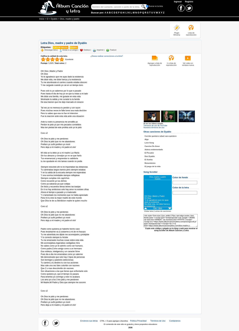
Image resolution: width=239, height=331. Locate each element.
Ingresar (178, 1)
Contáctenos (174, 321)
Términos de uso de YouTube (155, 125)
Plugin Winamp (176, 34)
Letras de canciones (163, 211)
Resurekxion (150, 163)
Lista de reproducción (191, 34)
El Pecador (149, 153)
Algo (147, 139)
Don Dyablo (150, 156)
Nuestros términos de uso (154, 127)
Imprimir (100, 50)
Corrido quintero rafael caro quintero (161, 136)
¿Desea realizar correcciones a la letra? (107, 56)
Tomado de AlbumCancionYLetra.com (55, 294)
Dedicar (87, 50)
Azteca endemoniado (154, 149)
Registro (189, 1)
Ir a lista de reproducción (171, 64)
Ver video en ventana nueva (188, 64)
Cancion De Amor (152, 146)
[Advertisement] (99, 30)
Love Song (149, 143)
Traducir (113, 50)
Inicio (41, 19)
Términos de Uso (157, 321)
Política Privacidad (138, 321)
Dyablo (54, 19)
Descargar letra (50, 50)
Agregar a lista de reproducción (155, 64)
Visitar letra (148, 211)
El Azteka (149, 160)
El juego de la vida (152, 166)
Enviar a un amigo (70, 50)
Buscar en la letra (156, 6)
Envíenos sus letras (89, 321)
